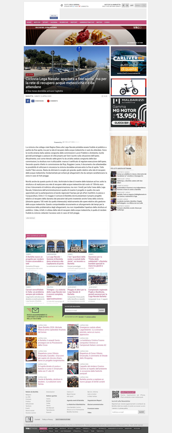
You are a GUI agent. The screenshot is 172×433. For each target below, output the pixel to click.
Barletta (43, 428)
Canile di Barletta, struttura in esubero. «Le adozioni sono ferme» (50, 381)
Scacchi (48, 412)
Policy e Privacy (47, 419)
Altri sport (70, 396)
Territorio (28, 406)
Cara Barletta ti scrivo (74, 407)
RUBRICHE (64, 22)
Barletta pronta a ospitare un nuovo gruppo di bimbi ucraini (92, 380)
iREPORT (74, 22)
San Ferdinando (65, 431)
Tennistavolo (50, 410)
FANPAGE (54, 18)
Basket (48, 401)
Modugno (137, 428)
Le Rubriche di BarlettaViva (76, 404)
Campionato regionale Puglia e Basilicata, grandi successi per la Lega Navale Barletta (97, 293)
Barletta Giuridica (72, 412)
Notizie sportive (51, 396)
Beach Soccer (71, 394)
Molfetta (43, 431)
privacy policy (91, 317)
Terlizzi (86, 431)
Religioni (28, 395)
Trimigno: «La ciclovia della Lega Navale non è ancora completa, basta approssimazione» (56, 294)
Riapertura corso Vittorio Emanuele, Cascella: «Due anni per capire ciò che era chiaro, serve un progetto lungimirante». (51, 357)
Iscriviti (101, 310)
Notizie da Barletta (32, 392)
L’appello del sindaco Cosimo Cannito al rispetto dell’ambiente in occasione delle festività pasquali (93, 370)
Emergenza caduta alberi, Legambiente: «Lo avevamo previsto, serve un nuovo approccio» (91, 331)
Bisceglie (63, 428)
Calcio (48, 399)
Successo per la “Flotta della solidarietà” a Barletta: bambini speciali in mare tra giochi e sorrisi (97, 262)
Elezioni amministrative (95, 404)
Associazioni (50, 392)
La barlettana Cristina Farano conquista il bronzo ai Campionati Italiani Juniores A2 (93, 342)
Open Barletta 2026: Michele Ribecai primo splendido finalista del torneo (52, 329)
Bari (56, 428)
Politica (28, 401)
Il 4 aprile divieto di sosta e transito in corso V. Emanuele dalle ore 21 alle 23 (50, 368)
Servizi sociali (30, 410)
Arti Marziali (50, 408)
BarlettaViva (37, 10)
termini (81, 317)
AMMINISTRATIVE (87, 22)
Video (89, 412)
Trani (92, 431)
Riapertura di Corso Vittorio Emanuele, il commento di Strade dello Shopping (93, 355)
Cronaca (28, 399)
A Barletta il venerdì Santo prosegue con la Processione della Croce (50, 342)
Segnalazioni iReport (95, 400)
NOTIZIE (37, 22)
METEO (99, 22)
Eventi (28, 408)
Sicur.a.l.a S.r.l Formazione (75, 409)
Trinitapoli (100, 431)
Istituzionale (30, 404)
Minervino (128, 428)
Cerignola (86, 428)
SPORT (45, 22)
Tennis (48, 405)
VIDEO (107, 22)
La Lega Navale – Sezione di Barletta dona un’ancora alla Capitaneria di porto (55, 260)
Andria (50, 428)
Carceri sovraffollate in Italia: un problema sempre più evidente (35, 292)
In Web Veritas (92, 396)
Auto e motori (92, 394)
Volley (48, 403)
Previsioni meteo (93, 408)
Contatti (37, 419)
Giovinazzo (102, 428)
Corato (94, 428)
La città (28, 397)
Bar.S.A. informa (93, 392)
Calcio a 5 (70, 392)
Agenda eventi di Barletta (75, 400)
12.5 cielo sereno (74, 5)
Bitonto (70, 428)
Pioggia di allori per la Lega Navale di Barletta (77, 292)
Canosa (78, 428)
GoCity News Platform (63, 419)
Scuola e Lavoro (31, 413)
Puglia (51, 431)
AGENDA (54, 22)
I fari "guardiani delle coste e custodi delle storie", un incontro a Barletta (76, 260)
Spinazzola (77, 431)
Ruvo (56, 431)
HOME (29, 22)
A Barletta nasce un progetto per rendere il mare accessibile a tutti (35, 260)
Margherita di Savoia (115, 428)
